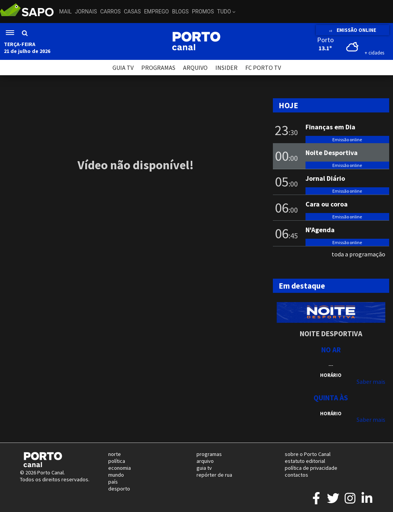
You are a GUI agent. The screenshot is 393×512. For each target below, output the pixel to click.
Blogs (180, 11)
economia (119, 467)
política (116, 460)
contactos (296, 474)
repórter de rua (214, 474)
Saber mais (371, 381)
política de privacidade (311, 467)
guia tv (204, 467)
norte (114, 454)
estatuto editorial (305, 460)
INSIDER (226, 67)
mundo (116, 474)
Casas (132, 11)
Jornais (86, 11)
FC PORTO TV (263, 67)
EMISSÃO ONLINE (352, 30)
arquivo (205, 460)
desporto (119, 488)
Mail (65, 11)
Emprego (156, 11)
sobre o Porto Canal (307, 454)
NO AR (331, 349)
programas (209, 454)
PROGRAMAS (158, 67)
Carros (110, 11)
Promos (203, 11)
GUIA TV (123, 67)
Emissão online (347, 139)
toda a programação (358, 254)
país (113, 481)
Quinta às (331, 397)
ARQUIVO (195, 67)
